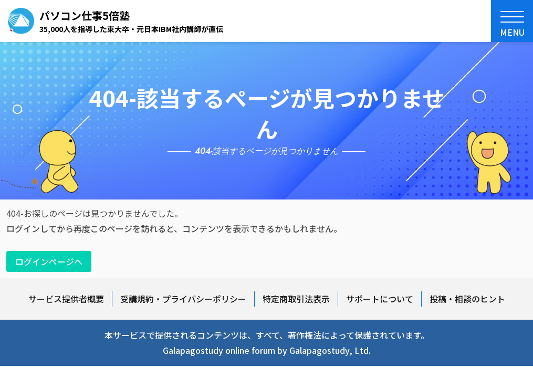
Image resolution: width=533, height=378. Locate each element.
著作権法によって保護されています (354, 335)
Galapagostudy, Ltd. (330, 350)
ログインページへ (48, 261)
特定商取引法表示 (296, 298)
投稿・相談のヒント (467, 298)
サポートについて (379, 298)
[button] (512, 21)
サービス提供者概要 (66, 298)
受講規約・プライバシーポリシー (183, 298)
